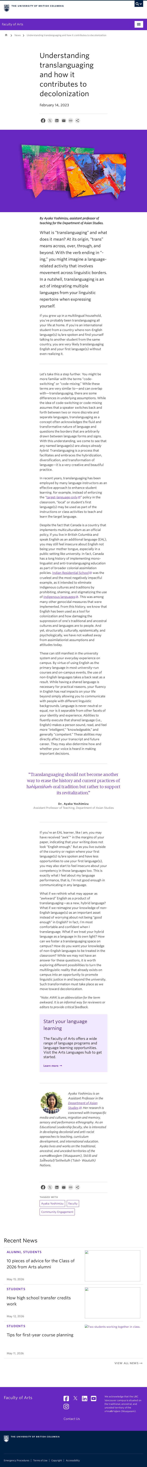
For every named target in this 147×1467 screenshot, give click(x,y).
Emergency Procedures (16, 1460)
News (18, 35)
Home (6, 35)
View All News (128, 1363)
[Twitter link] (77, 1400)
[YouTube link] (95, 1400)
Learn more (50, 1065)
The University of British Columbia (63, 8)
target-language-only (62, 497)
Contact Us (72, 1419)
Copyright (56, 1460)
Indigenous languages (59, 597)
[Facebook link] (68, 1400)
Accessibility (73, 1460)
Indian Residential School (70, 573)
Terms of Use (40, 1460)
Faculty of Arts (12, 24)
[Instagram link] (68, 1408)
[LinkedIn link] (86, 1400)
